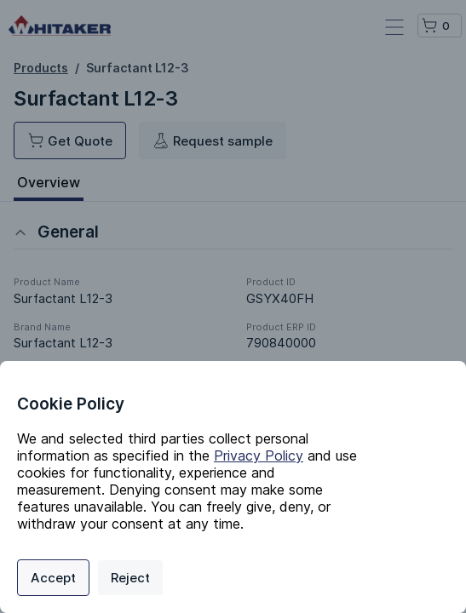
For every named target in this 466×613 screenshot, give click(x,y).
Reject (130, 578)
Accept (53, 578)
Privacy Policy (258, 455)
